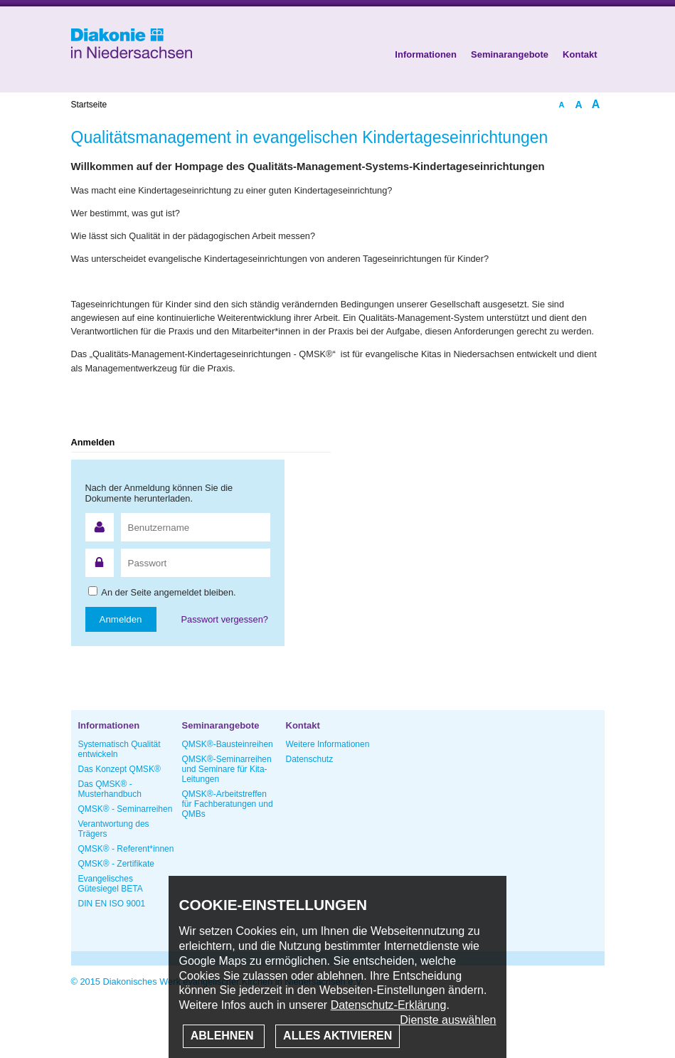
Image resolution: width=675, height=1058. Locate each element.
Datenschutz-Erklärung (389, 1005)
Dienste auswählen (448, 1020)
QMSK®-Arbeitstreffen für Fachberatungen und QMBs (227, 804)
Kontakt (580, 54)
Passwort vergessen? (224, 619)
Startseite (89, 105)
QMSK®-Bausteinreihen (227, 744)
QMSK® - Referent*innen (126, 849)
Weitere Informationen (328, 744)
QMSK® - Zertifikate (116, 864)
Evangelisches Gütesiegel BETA (110, 884)
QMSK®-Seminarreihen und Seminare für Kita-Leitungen (227, 769)
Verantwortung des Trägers (113, 829)
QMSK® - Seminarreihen (125, 809)
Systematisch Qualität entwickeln (119, 749)
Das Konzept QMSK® (119, 769)
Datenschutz (310, 759)
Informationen (426, 54)
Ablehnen (224, 1036)
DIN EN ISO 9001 (112, 904)
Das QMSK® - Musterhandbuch (110, 789)
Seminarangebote (509, 54)
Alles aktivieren (337, 1036)
